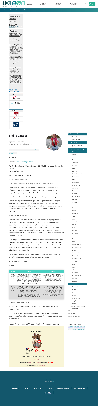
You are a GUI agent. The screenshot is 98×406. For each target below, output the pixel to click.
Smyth (74, 301)
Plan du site (38, 388)
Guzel (74, 289)
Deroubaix (75, 205)
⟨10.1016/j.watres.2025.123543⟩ (13, 53)
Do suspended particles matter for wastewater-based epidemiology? (16, 45)
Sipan (74, 154)
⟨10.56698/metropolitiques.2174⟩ (13, 72)
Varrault (74, 222)
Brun (73, 239)
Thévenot (75, 162)
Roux (73, 264)
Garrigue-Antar (76, 258)
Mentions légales (63, 388)
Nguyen (74, 267)
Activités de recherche (43, 4)
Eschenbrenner (76, 275)
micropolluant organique (76, 329)
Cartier (74, 303)
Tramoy (74, 261)
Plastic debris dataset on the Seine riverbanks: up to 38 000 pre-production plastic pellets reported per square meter (16, 58)
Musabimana (76, 298)
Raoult (74, 224)
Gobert (74, 292)
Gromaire (75, 208)
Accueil (1, 9)
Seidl (73, 219)
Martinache (75, 177)
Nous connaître (8, 9)
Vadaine (74, 278)
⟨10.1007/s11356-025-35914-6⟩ (13, 41)
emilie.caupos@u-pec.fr (24, 162)
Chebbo (74, 202)
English (12, 27)
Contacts (12, 19)
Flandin (74, 199)
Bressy (74, 250)
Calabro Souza (76, 244)
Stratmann (75, 272)
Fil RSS (27, 388)
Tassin (74, 236)
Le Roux (74, 171)
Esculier (74, 230)
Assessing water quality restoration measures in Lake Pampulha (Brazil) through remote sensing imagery (15, 35)
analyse (12, 150)
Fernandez (75, 188)
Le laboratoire (29, 4)
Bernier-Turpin (76, 256)
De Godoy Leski (77, 174)
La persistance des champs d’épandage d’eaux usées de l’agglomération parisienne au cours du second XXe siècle (15, 68)
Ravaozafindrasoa (77, 287)
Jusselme (75, 193)
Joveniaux (75, 233)
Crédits (49, 388)
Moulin (74, 295)
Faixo (74, 168)
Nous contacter (79, 388)
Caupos (74, 284)
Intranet (48, 392)
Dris (73, 241)
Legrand (74, 281)
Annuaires (15, 9)
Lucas (74, 210)
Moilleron (75, 213)
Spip (53, 381)
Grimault (75, 165)
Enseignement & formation (76, 4)
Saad (73, 216)
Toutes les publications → (14, 90)
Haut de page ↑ (15, 388)
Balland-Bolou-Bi (77, 247)
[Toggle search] (86, 4)
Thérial (74, 191)
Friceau (74, 160)
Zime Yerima (76, 185)
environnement (22, 150)
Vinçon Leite (76, 196)
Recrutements (14, 16)
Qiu (73, 270)
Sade (73, 179)
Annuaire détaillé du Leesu (26, 9)
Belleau (74, 157)
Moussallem (76, 182)
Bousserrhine (76, 253)
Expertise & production (59, 4)
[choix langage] (92, 4)
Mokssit (74, 227)
